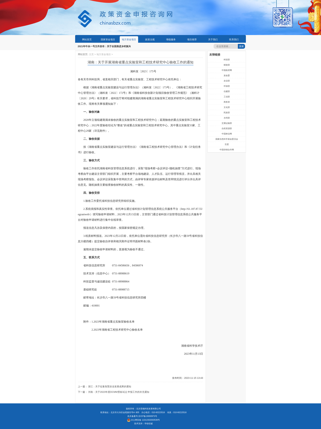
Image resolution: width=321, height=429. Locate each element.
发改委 (227, 75)
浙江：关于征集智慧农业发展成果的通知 (109, 386)
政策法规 (150, 39)
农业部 (227, 81)
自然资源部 (227, 128)
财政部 (227, 65)
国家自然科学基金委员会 (226, 139)
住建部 (227, 91)
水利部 (227, 118)
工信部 (227, 97)
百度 (227, 144)
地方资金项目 (129, 39)
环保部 (227, 86)
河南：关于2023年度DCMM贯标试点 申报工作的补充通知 (118, 392)
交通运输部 (227, 123)
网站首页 (87, 39)
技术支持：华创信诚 (143, 423)
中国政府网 (227, 70)
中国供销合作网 (227, 149)
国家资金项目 (108, 39)
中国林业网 (227, 134)
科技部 (227, 59)
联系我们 (234, 39)
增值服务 (171, 39)
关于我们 (213, 39)
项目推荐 (192, 39)
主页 (91, 54)
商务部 (227, 102)
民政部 (227, 112)
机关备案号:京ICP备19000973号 (142, 416)
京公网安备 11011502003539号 (143, 420)
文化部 (227, 107)
